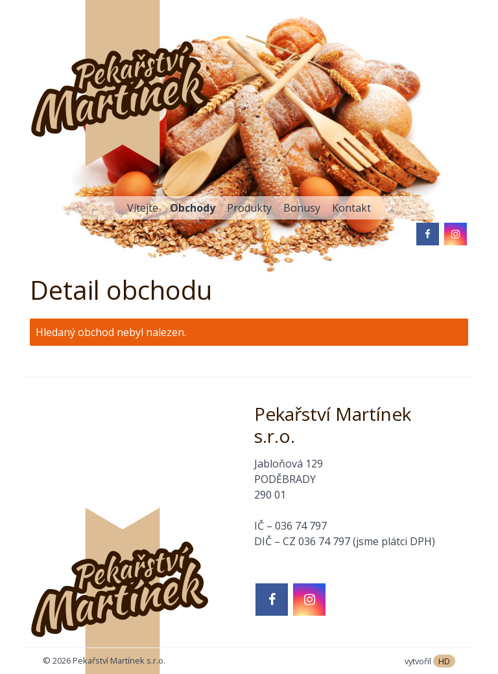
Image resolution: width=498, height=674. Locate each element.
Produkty (249, 208)
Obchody (192, 208)
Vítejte (142, 208)
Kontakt (351, 208)
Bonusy (301, 208)
